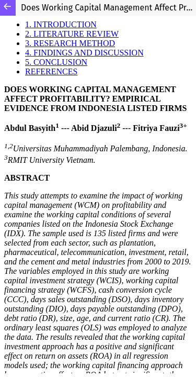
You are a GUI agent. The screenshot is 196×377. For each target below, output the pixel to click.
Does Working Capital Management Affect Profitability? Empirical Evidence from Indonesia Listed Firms (108, 8)
